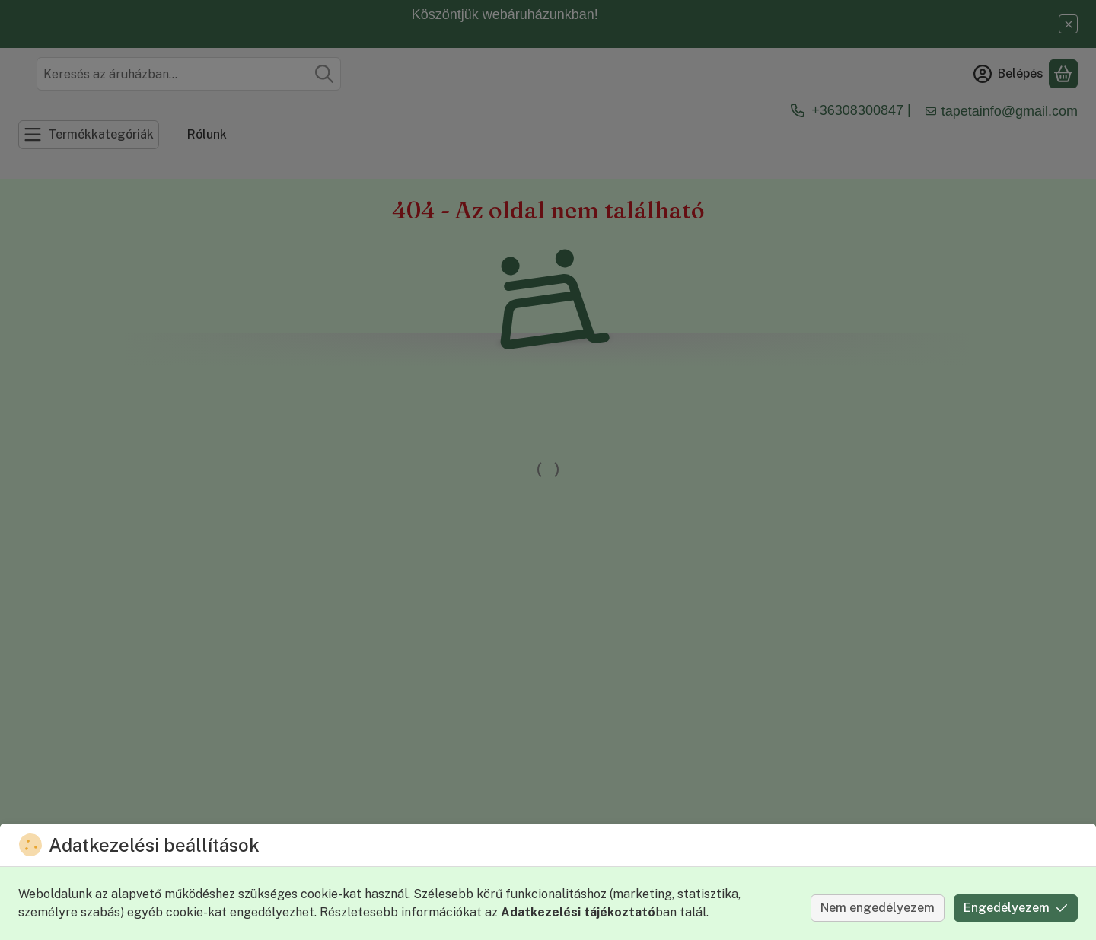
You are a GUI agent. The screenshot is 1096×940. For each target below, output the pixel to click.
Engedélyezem (1016, 907)
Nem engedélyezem (877, 907)
